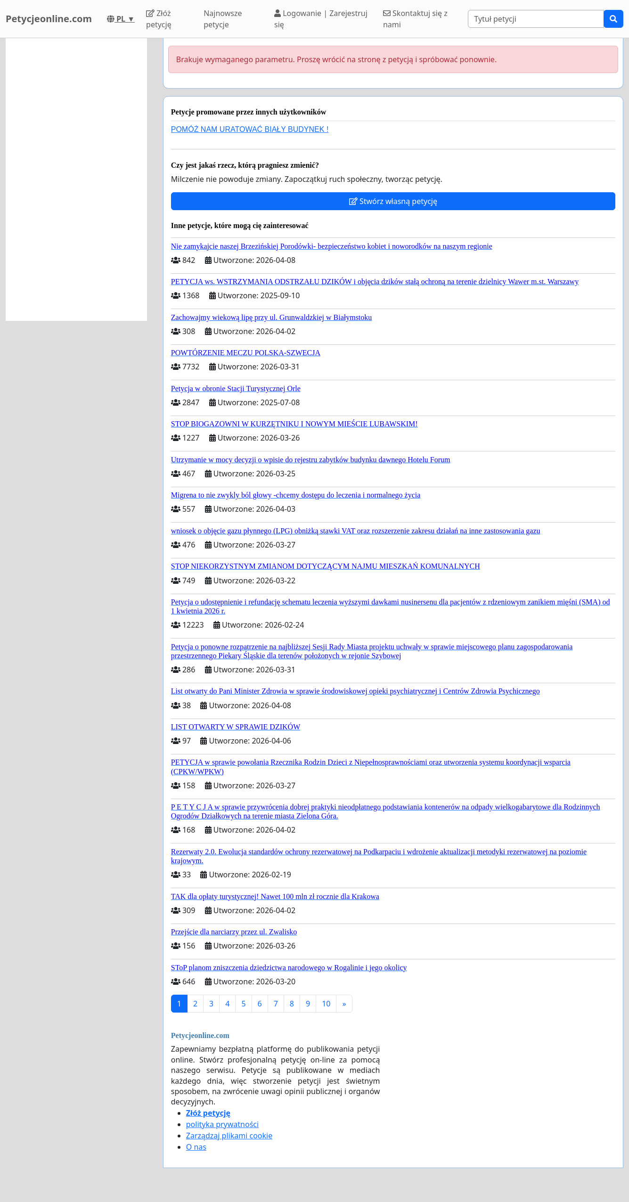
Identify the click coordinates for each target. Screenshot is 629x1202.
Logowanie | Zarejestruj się (321, 19)
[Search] (536, 19)
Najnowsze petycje (223, 19)
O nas (196, 1147)
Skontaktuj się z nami (415, 19)
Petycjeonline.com (49, 18)
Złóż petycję (159, 19)
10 (326, 1003)
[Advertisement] (76, 179)
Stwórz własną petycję (393, 201)
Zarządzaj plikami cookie (229, 1135)
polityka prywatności (222, 1124)
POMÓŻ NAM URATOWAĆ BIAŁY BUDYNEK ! (250, 129)
